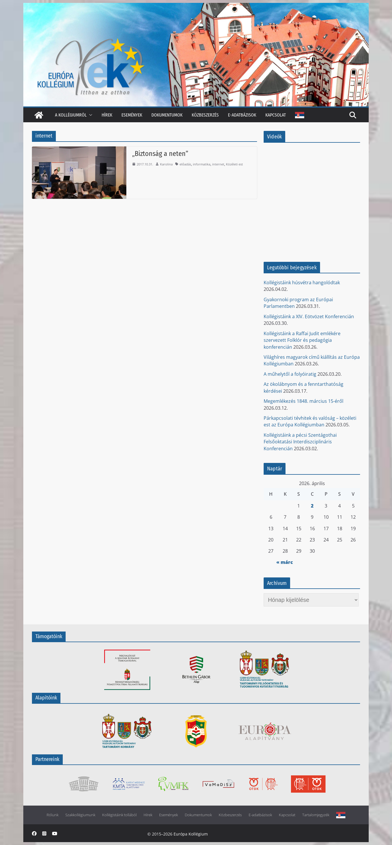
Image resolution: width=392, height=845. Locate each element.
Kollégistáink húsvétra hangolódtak (302, 282)
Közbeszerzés (205, 115)
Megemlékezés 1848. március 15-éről (303, 401)
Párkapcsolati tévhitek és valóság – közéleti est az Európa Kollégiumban (310, 421)
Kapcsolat (275, 115)
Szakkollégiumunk (80, 814)
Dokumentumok (166, 115)
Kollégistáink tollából (119, 814)
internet (218, 164)
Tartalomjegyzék (315, 814)
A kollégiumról (71, 115)
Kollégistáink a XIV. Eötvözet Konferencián (309, 316)
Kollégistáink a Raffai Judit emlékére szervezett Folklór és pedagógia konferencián (302, 340)
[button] (89, 114)
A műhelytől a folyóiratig (290, 374)
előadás (185, 164)
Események (131, 115)
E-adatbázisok (242, 115)
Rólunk (52, 814)
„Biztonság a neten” (160, 154)
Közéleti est (234, 164)
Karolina (166, 164)
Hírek (107, 115)
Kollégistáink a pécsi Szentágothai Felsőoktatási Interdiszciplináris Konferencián (300, 442)
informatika (201, 164)
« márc (284, 562)
